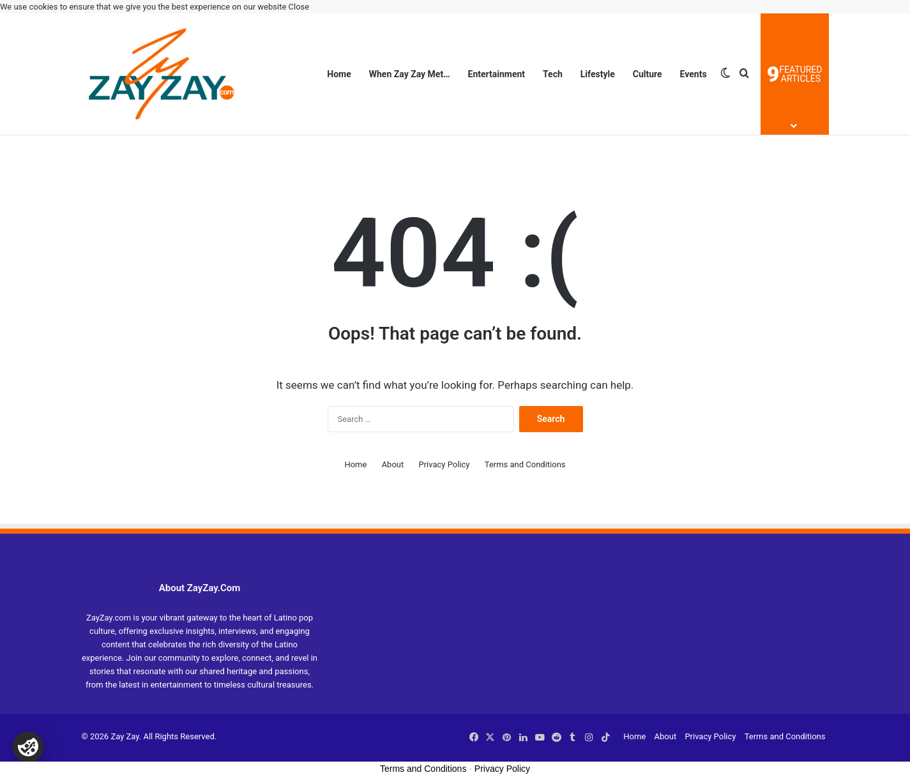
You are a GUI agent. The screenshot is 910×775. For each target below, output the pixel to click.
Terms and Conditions (525, 464)
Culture (647, 74)
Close (299, 6)
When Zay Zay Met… (409, 74)
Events (693, 74)
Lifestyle (597, 74)
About (393, 464)
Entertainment (497, 74)
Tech (553, 74)
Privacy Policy (443, 464)
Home (339, 74)
